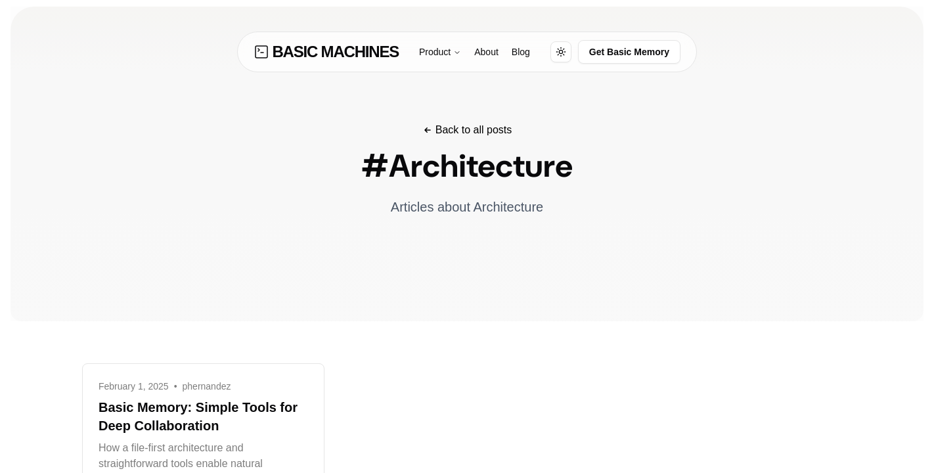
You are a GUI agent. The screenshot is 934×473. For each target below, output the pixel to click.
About (486, 52)
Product (440, 52)
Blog (521, 52)
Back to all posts (467, 129)
